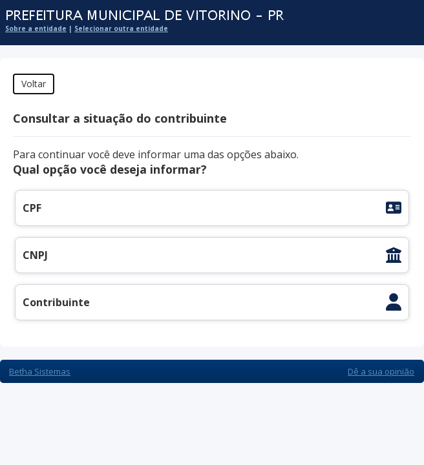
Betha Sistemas (39, 371)
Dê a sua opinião (381, 371)
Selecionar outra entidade (121, 28)
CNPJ (35, 255)
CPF (32, 208)
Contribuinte (56, 302)
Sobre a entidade (36, 28)
